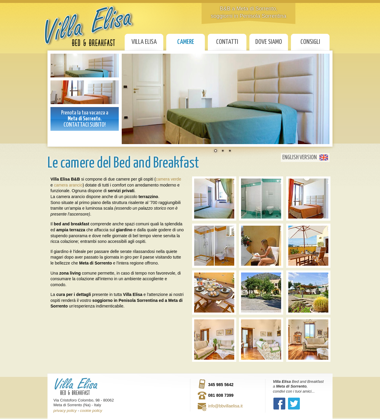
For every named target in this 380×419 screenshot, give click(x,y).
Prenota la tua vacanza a (84, 119)
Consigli (310, 42)
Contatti (227, 42)
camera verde (168, 179)
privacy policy (65, 410)
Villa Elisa (144, 42)
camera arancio (68, 185)
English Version (299, 157)
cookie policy (91, 410)
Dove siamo (268, 42)
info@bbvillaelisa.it (225, 406)
